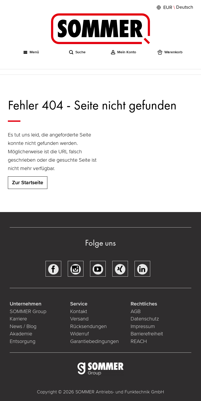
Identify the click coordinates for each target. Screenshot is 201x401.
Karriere (18, 319)
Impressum (143, 326)
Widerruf (79, 334)
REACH (139, 341)
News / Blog (23, 326)
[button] (174, 7)
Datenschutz (145, 319)
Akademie (22, 334)
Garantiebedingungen (94, 341)
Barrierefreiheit (147, 334)
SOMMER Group (28, 311)
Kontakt (78, 311)
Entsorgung (22, 341)
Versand (79, 319)
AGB (136, 311)
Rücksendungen (88, 326)
